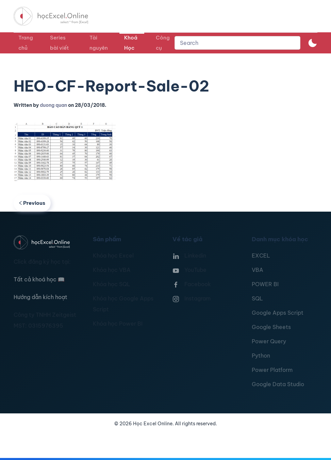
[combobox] (237, 43)
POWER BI (265, 284)
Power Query (269, 341)
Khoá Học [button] (130, 42)
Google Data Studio (278, 384)
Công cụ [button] (163, 42)
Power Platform (272, 369)
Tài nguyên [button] (98, 42)
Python (261, 355)
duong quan (53, 105)
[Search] (237, 43)
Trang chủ (25, 42)
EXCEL (261, 255)
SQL (257, 298)
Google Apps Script (277, 312)
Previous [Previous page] (32, 203)
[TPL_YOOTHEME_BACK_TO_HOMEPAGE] (57, 16)
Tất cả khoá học (39, 279)
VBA (257, 269)
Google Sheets (271, 327)
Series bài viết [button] (59, 42)
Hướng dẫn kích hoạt (40, 297)
